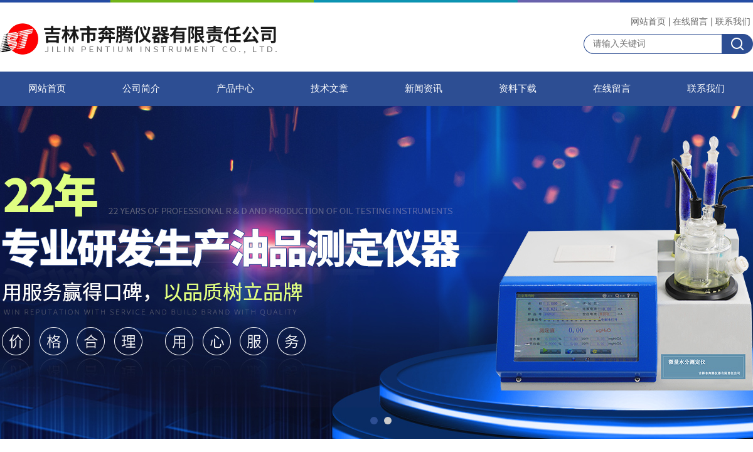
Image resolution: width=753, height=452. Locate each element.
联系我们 (732, 21)
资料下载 (518, 88)
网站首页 (648, 21)
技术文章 (329, 88)
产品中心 (235, 88)
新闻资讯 (423, 88)
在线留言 (690, 21)
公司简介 (141, 88)
